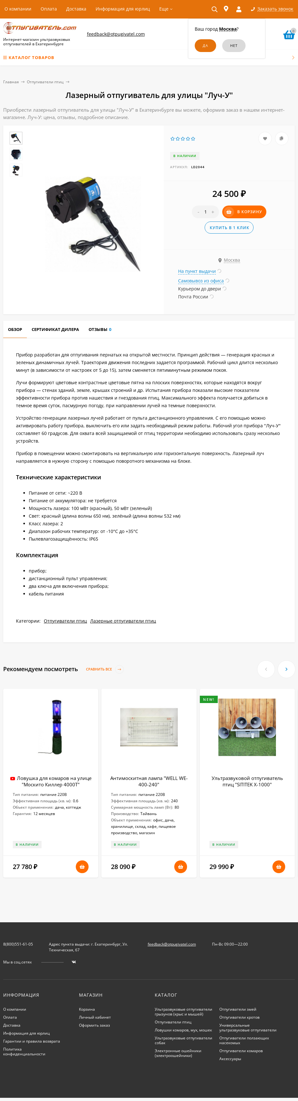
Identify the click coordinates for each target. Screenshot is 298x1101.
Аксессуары (230, 1058)
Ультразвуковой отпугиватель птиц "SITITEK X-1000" (247, 781)
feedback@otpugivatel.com (116, 34)
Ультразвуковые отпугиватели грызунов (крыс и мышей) (183, 1012)
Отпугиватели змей (237, 1009)
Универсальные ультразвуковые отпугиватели (248, 1027)
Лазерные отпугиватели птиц (123, 621)
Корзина (87, 1009)
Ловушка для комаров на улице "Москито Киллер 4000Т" (54, 781)
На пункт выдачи (197, 271)
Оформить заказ (94, 1025)
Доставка (76, 9)
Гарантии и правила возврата (31, 1041)
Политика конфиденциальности (24, 1051)
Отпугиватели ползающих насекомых (244, 1040)
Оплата (49, 9)
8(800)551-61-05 (18, 944)
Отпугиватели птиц (45, 82)
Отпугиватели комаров (241, 1050)
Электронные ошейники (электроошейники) (178, 1053)
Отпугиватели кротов (239, 1017)
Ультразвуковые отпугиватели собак (183, 1040)
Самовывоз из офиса (201, 281)
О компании (17, 9)
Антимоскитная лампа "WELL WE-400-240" (149, 781)
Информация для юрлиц (123, 9)
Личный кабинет (95, 1017)
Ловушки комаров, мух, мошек (183, 1030)
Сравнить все (105, 669)
